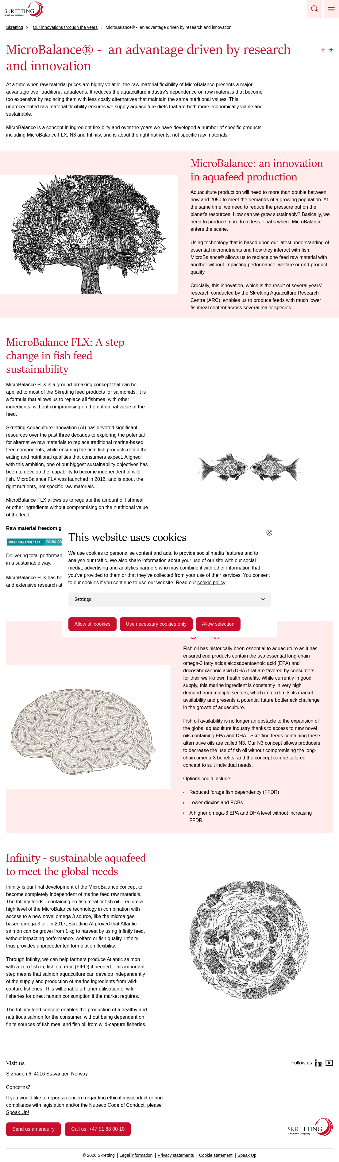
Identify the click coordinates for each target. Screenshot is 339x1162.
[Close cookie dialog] (269, 532)
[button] (314, 9)
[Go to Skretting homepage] (24, 9)
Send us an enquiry (33, 1129)
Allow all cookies (92, 624)
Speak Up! (17, 1112)
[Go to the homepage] (310, 1127)
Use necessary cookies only (156, 624)
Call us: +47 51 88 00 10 (98, 1129)
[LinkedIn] (318, 1063)
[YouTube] (329, 1063)
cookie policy (211, 582)
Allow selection (218, 624)
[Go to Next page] (331, 50)
